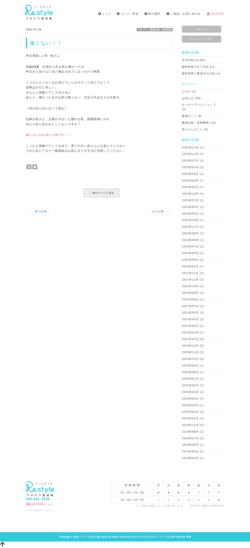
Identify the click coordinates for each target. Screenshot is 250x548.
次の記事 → (161, 211)
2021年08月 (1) (193, 299)
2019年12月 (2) (193, 425)
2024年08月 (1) (193, 173)
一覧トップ (201, 29)
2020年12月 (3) (193, 345)
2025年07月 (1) (193, 160)
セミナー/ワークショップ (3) (199, 107)
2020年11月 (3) (193, 352)
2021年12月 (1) (193, 273)
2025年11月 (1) (193, 153)
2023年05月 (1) (193, 206)
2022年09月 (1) (193, 233)
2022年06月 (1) (193, 253)
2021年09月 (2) (193, 292)
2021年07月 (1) (193, 306)
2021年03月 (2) (193, 325)
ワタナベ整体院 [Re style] (93, 536)
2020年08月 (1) (193, 372)
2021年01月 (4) (193, 339)
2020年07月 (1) (193, 378)
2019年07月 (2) (193, 438)
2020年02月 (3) (193, 411)
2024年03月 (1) (193, 180)
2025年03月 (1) (193, 167)
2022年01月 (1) (193, 266)
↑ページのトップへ (39, 510)
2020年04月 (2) (193, 398)
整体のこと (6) (192, 116)
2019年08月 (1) (193, 431)
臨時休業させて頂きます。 (200, 66)
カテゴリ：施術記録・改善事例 (155, 29)
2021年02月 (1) (193, 332)
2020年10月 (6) (193, 358)
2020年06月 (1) (193, 385)
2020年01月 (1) (193, 418)
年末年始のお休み (194, 60)
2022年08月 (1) (193, 240)
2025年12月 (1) (193, 147)
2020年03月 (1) (193, 405)
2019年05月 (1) (193, 451)
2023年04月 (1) (193, 213)
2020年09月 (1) (193, 365)
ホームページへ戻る (201, 39)
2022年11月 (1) (193, 226)
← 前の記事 (38, 211)
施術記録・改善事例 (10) (199, 122)
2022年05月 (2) (193, 259)
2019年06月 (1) (193, 444)
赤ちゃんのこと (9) (195, 129)
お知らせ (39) (191, 98)
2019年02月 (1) (193, 458)
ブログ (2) (189, 91)
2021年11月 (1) (193, 279)
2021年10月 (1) (193, 286)
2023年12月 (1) (193, 193)
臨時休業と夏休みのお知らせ (201, 73)
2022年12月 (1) (193, 220)
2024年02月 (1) (193, 187)
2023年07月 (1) (193, 200)
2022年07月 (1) (193, 246)
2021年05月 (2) (193, 312)
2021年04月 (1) (193, 319)
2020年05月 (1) (193, 391)
